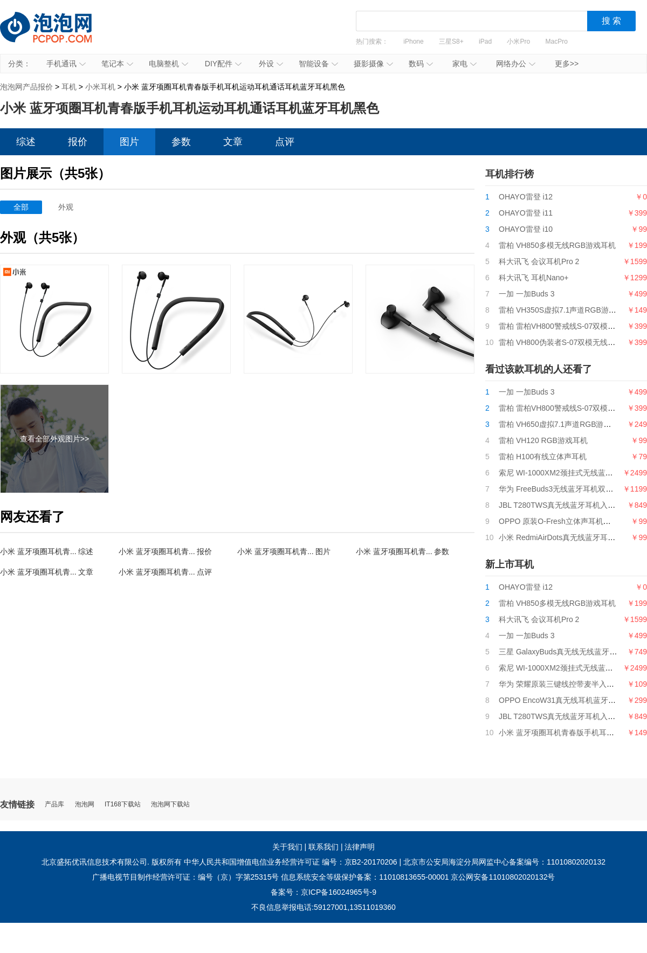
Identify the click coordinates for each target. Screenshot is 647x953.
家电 (464, 63)
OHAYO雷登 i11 (526, 213)
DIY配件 (223, 63)
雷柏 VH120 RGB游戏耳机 (543, 440)
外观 (65, 207)
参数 (181, 141)
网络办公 (515, 63)
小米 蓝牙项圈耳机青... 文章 (46, 572)
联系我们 (323, 846)
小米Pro (518, 41)
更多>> (567, 63)
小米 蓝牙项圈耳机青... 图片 (284, 551)
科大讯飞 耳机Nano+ (534, 277)
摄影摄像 (373, 63)
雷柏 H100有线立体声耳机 (543, 456)
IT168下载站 (123, 804)
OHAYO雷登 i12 (526, 196)
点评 (284, 141)
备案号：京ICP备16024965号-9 (323, 892)
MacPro (557, 41)
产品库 (54, 804)
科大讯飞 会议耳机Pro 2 (539, 261)
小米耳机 (100, 86)
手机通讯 (66, 63)
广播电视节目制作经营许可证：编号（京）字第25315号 (185, 877)
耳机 (69, 86)
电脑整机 (168, 63)
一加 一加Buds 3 (526, 293)
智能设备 (318, 63)
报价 (77, 141)
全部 (21, 207)
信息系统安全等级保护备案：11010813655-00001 (365, 877)
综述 (26, 141)
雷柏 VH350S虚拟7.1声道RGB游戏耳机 (565, 310)
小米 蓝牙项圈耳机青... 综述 (46, 551)
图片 (129, 141)
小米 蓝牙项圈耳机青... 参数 (402, 551)
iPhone (413, 41)
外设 (271, 63)
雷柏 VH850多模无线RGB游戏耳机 (557, 245)
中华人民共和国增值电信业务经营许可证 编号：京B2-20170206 (290, 862)
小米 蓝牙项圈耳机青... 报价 (165, 551)
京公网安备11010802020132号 (503, 877)
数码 (421, 63)
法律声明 (360, 846)
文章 (233, 141)
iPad (485, 41)
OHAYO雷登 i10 (526, 229)
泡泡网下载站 (170, 804)
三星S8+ (451, 41)
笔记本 (117, 63)
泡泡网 (84, 804)
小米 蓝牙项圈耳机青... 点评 (165, 572)
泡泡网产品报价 (56, 35)
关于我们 (287, 846)
